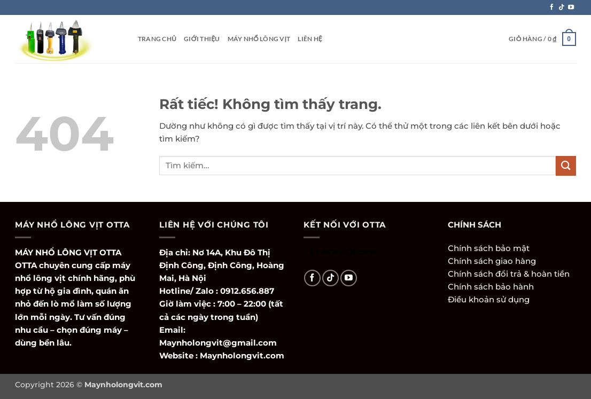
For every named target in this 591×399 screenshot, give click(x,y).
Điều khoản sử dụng (489, 299)
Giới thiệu (202, 39)
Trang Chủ (157, 39)
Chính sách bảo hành (491, 286)
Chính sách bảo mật (489, 248)
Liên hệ (310, 39)
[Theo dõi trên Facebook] (552, 7)
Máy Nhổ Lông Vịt (259, 39)
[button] (542, 39)
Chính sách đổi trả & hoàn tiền (509, 274)
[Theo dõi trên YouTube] (571, 7)
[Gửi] (566, 166)
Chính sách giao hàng (492, 261)
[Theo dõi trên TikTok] (561, 7)
